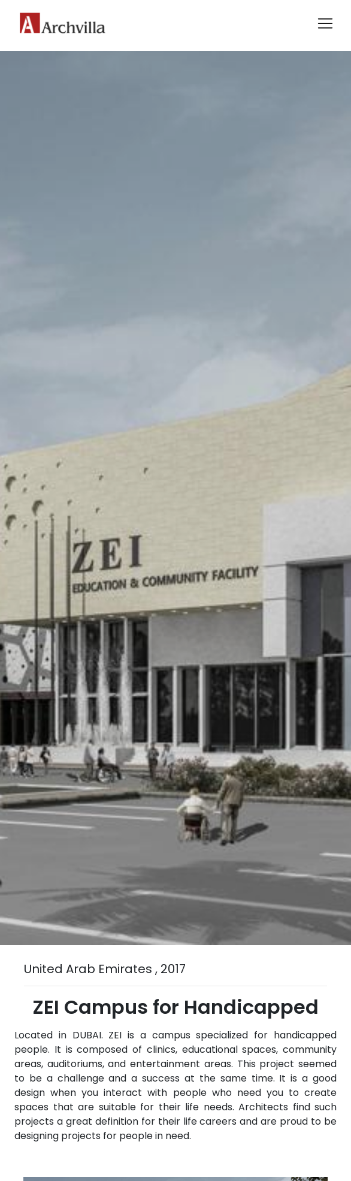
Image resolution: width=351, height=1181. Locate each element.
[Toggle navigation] (325, 23)
